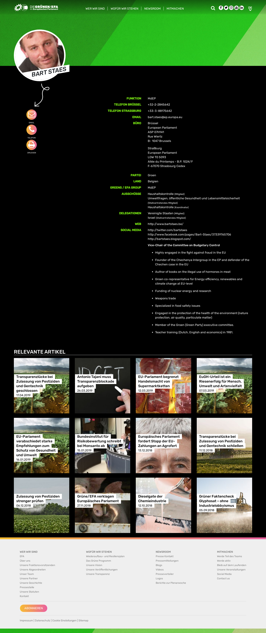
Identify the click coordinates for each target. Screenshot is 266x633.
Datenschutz (42, 620)
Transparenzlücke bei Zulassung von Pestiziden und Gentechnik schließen (221, 441)
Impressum (26, 620)
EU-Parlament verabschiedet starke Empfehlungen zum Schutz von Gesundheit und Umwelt (36, 445)
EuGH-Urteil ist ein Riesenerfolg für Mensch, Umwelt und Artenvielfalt (220, 381)
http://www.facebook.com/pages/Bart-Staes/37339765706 (189, 234)
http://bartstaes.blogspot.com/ (169, 239)
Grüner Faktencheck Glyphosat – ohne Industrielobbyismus (216, 501)
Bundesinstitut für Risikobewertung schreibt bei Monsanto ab (99, 441)
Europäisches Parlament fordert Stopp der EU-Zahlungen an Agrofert (159, 441)
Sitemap (83, 620)
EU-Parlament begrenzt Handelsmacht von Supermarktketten (158, 381)
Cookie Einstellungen (64, 620)
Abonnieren (33, 608)
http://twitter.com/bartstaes (167, 230)
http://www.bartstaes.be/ (165, 224)
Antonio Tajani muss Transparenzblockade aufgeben (95, 381)
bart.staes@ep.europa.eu (165, 117)
